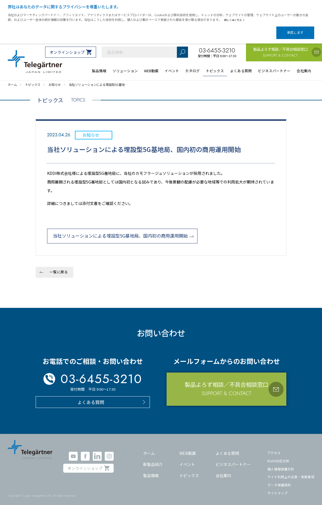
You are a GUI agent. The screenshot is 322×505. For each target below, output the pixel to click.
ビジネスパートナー (233, 459)
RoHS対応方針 (278, 456)
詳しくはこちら (235, 20)
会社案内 (223, 470)
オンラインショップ (67, 47)
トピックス (189, 470)
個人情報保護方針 (280, 464)
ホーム (149, 448)
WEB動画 (187, 448)
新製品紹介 (153, 459)
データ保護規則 (279, 480)
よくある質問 (227, 448)
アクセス (273, 448)
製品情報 (151, 470)
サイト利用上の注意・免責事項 (290, 472)
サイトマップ (277, 488)
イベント (187, 459)
